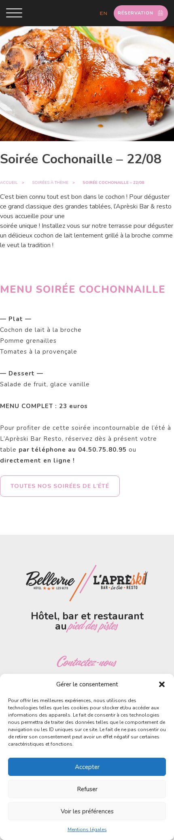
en (104, 13)
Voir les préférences (87, 811)
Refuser (87, 789)
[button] (162, 684)
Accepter (87, 767)
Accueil (9, 183)
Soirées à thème (50, 183)
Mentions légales (87, 829)
